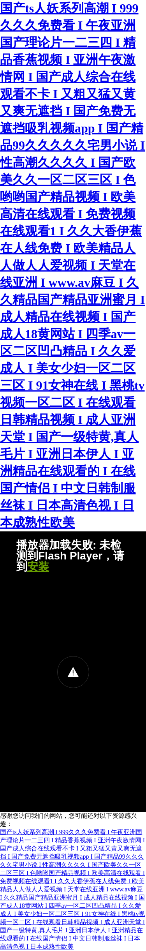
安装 (38, 567)
